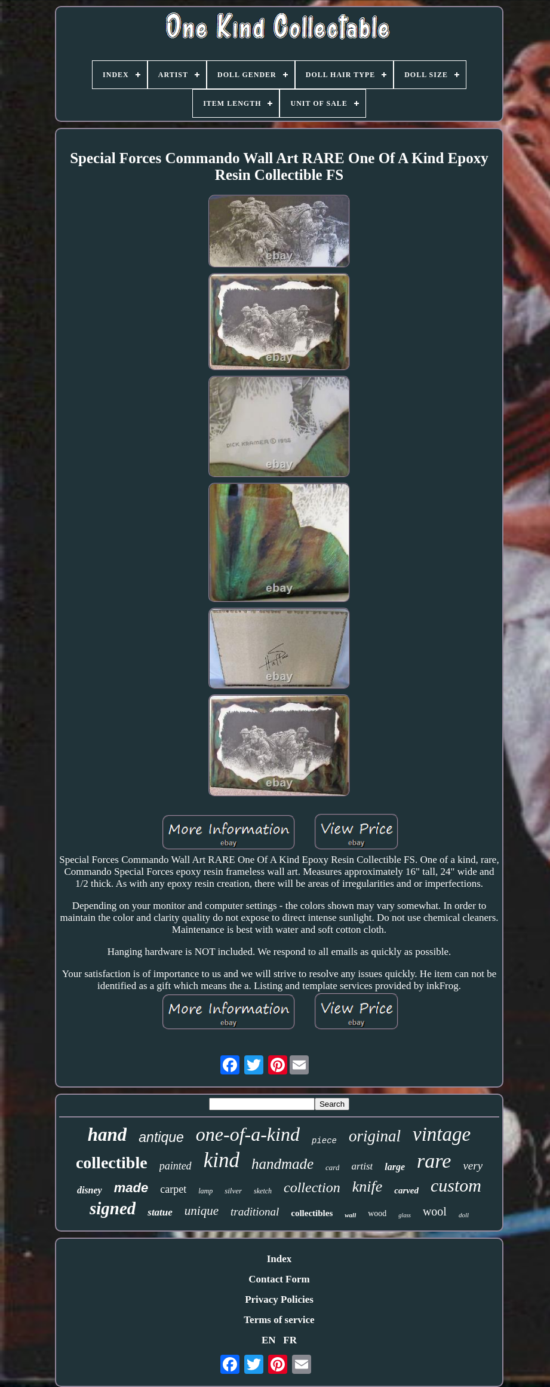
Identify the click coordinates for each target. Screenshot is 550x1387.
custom (456, 1185)
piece (324, 1141)
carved (406, 1190)
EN (269, 1340)
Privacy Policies (279, 1299)
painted (175, 1166)
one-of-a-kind (248, 1134)
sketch (263, 1191)
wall (350, 1214)
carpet (173, 1189)
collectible (112, 1162)
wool (435, 1211)
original (375, 1136)
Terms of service (279, 1319)
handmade (282, 1164)
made (131, 1187)
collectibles (312, 1213)
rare (434, 1161)
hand (107, 1134)
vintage (442, 1134)
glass (404, 1215)
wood (377, 1213)
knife (367, 1186)
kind (221, 1160)
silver (233, 1190)
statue (160, 1212)
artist (362, 1166)
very (473, 1165)
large (395, 1167)
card (332, 1167)
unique (202, 1211)
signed (113, 1208)
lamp (205, 1191)
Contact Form (278, 1279)
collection (312, 1187)
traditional (255, 1211)
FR (290, 1340)
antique (161, 1137)
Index (279, 1258)
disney (89, 1190)
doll (464, 1214)
